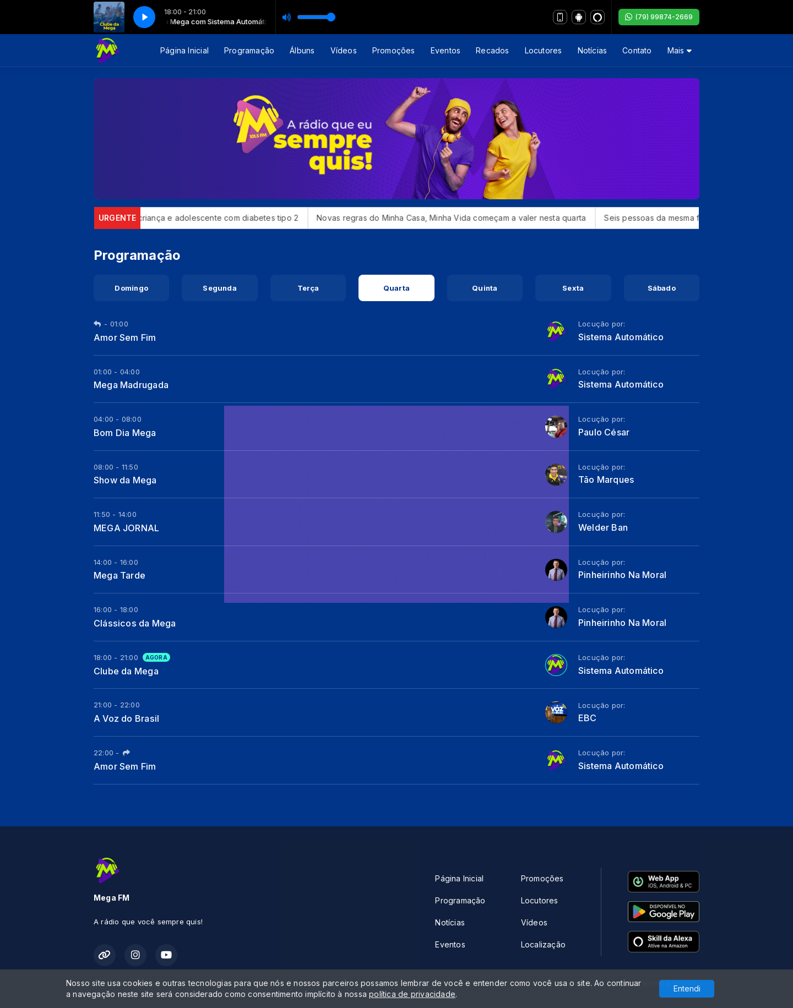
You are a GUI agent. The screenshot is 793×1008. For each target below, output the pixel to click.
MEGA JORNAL (126, 527)
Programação (249, 50)
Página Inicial (184, 50)
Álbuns (302, 50)
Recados (492, 50)
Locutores (543, 50)
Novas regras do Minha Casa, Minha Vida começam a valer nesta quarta (463, 217)
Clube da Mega (126, 671)
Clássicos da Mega (135, 623)
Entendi (686, 988)
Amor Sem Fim (125, 337)
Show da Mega (125, 480)
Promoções (393, 50)
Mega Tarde (119, 575)
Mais (679, 50)
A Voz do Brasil (126, 718)
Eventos (445, 50)
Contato (636, 50)
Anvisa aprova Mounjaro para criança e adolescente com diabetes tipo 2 (173, 217)
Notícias (592, 50)
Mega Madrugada (131, 384)
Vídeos (343, 50)
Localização (543, 944)
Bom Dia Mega (125, 432)
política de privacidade (412, 994)
